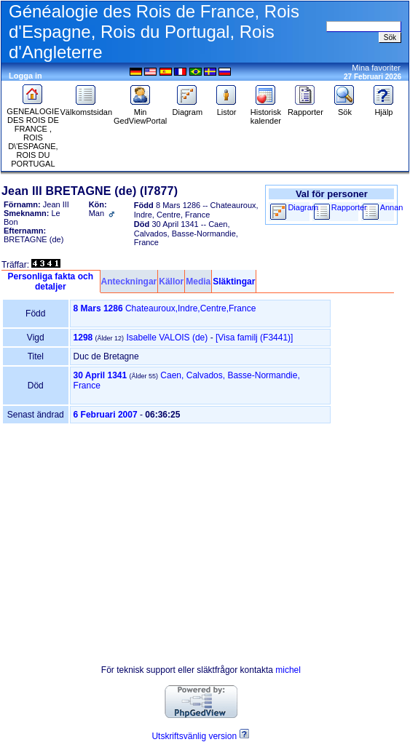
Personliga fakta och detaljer (50, 281)
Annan (391, 207)
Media (198, 281)
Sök (344, 108)
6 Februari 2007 (106, 415)
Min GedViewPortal (140, 112)
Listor (226, 108)
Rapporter (305, 108)
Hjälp (383, 108)
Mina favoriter (376, 67)
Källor (171, 281)
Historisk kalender (266, 112)
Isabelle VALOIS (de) (167, 337)
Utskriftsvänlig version (194, 736)
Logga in (25, 75)
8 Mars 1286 (98, 308)
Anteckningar (129, 281)
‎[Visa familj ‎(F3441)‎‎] (254, 337)
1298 (83, 337)
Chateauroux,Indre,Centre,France (190, 308)
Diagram (188, 108)
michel (288, 670)
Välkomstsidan (86, 108)
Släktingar (234, 281)
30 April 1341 (100, 375)
